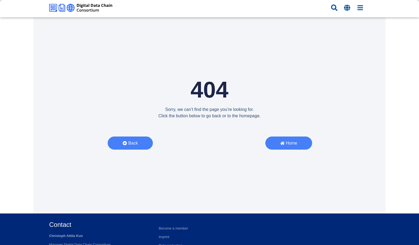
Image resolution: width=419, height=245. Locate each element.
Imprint (164, 237)
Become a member (173, 228)
